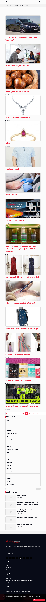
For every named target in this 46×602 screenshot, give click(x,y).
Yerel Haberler (23, 472)
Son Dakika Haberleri (23, 433)
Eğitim (23, 465)
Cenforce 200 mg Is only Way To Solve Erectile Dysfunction (19, 580)
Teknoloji (23, 462)
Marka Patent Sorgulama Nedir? (17, 66)
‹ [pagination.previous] (6, 413)
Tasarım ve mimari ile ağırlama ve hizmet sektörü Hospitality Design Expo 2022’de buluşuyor (20, 248)
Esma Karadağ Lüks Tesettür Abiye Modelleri (22, 277)
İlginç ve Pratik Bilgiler (23, 449)
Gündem (23, 436)
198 (16, 413)
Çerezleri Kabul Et (39, 600)
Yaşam (23, 475)
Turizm (23, 478)
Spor (23, 459)
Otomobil (23, 440)
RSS (6, 585)
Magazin (23, 430)
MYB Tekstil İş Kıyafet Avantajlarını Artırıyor (21, 406)
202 (30, 413)
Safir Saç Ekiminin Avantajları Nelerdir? (20, 303)
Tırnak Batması (11, 195)
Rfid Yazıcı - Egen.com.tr (15, 221)
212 (43, 413)
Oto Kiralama (23, 484)
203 (34, 413)
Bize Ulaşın (7, 582)
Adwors (23, 468)
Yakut (7, 143)
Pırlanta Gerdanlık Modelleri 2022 (18, 117)
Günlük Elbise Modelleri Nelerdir (17, 355)
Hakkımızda (8, 578)
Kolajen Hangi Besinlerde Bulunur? (18, 380)
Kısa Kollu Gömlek (12, 169)
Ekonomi (23, 452)
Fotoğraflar (23, 443)
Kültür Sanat (23, 424)
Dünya (23, 427)
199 (19, 413)
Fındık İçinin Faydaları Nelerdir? (17, 92)
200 (23, 413)
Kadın (23, 481)
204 (37, 413)
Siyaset (23, 420)
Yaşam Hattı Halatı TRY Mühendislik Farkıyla (22, 329)
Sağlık (23, 446)
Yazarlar (23, 456)
